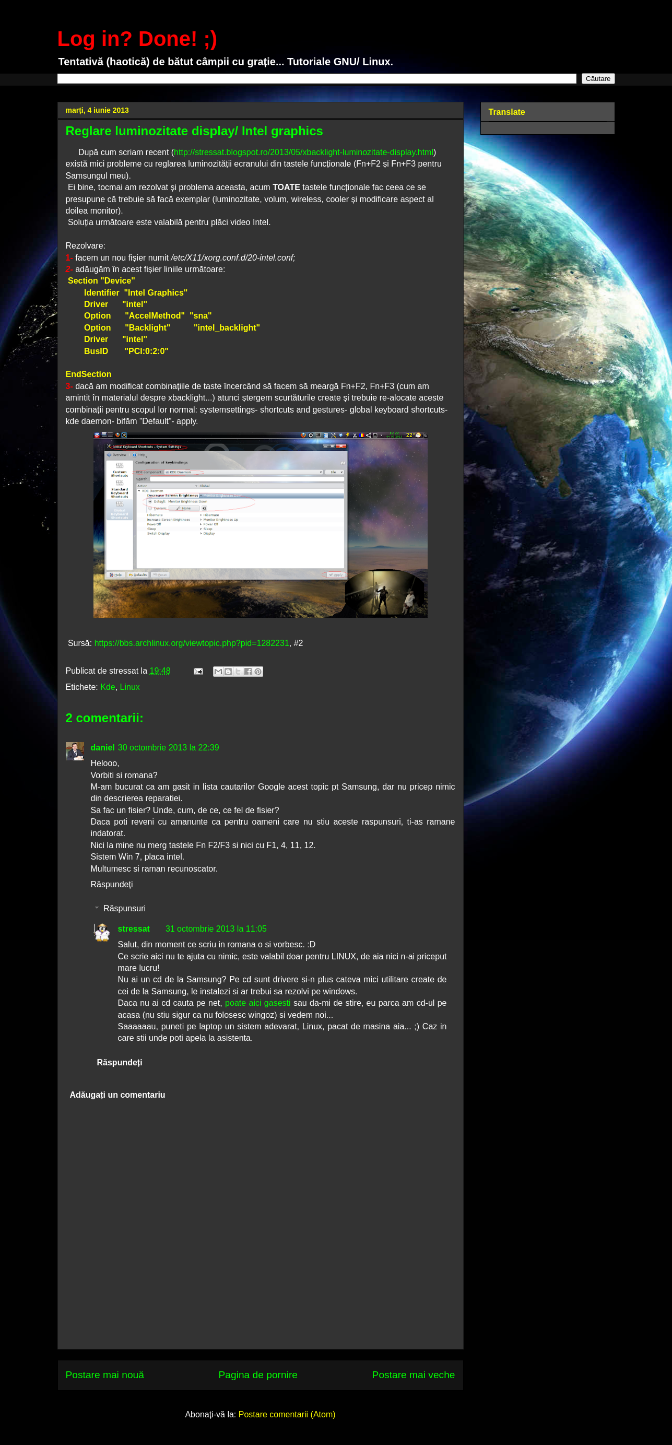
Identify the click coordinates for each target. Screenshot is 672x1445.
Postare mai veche (413, 1374)
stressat (134, 928)
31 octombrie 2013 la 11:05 (216, 928)
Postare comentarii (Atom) (287, 1414)
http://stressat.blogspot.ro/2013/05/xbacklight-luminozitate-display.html (303, 152)
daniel (103, 747)
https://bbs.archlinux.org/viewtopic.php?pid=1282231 (192, 643)
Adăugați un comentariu (118, 1094)
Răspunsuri (124, 908)
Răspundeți (112, 884)
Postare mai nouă (105, 1374)
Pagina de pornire (258, 1374)
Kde (107, 687)
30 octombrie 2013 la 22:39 (168, 747)
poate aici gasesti (257, 1002)
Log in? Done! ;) (137, 38)
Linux (130, 687)
